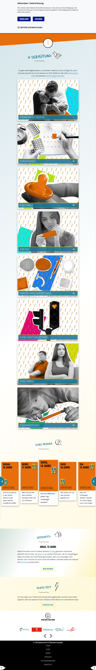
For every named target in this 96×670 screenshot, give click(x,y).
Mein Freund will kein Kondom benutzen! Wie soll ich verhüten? (29, 496)
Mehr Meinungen (48, 569)
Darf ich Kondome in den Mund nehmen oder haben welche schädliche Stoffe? (9, 497)
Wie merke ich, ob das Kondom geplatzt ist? (67, 495)
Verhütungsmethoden (55, 76)
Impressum (48, 657)
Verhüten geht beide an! (33, 117)
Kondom (74, 73)
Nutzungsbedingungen (48, 661)
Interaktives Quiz (48, 605)
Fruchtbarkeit (28, 161)
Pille (33, 76)
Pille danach (27, 381)
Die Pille (25, 249)
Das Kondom (27, 205)
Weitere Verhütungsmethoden (36, 293)
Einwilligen (24, 19)
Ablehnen (38, 19)
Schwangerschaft (30, 425)
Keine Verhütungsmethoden (34, 337)
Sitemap (48, 645)
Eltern (48, 649)
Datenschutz (48, 664)
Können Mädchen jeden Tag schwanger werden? (48, 497)
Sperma (41, 554)
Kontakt (48, 653)
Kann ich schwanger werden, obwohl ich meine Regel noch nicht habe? (86, 497)
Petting (52, 551)
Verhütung (24, 562)
